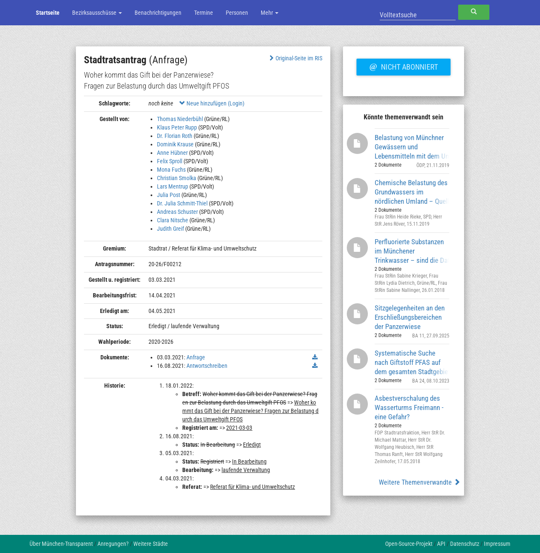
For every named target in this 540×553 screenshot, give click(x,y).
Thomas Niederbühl (180, 119)
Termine (203, 12)
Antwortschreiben (206, 365)
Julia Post (168, 195)
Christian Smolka (176, 178)
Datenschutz (464, 543)
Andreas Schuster (177, 211)
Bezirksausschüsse (97, 12)
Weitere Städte (150, 543)
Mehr (269, 12)
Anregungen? (113, 543)
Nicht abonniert (403, 65)
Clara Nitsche (172, 220)
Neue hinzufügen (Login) (211, 103)
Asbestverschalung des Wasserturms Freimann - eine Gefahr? (409, 407)
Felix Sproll (169, 161)
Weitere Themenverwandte (419, 482)
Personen (237, 12)
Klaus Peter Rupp (177, 127)
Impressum (497, 543)
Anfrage (195, 357)
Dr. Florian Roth (174, 135)
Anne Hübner (172, 152)
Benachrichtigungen (158, 12)
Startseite (47, 12)
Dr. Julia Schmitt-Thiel (182, 203)
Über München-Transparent (61, 543)
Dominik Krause (175, 144)
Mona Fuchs (171, 169)
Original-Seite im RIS (295, 58)
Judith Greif (170, 228)
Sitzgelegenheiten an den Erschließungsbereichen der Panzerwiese (410, 317)
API (441, 543)
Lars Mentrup (172, 186)
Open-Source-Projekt (408, 543)
